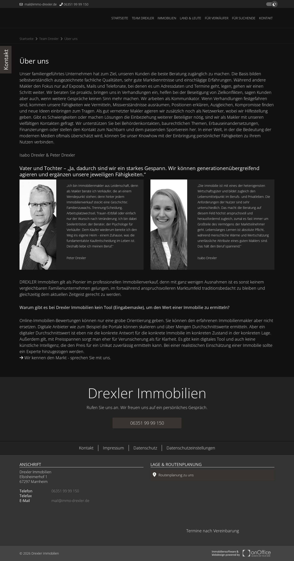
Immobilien (167, 18)
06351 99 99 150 (73, 4)
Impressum (113, 448)
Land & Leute (190, 18)
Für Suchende (243, 18)
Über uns (71, 38)
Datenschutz (145, 448)
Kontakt (266, 18)
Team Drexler (143, 18)
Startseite (119, 18)
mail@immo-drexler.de (38, 4)
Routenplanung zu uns (173, 474)
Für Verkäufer (216, 18)
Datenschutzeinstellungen (191, 448)
